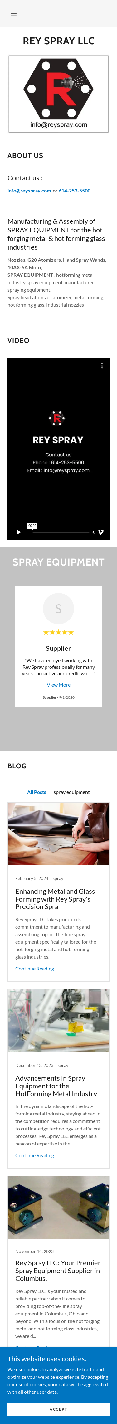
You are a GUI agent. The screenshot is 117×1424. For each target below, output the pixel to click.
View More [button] (59, 685)
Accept (58, 1409)
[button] (13, 13)
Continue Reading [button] (34, 955)
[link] (58, 41)
